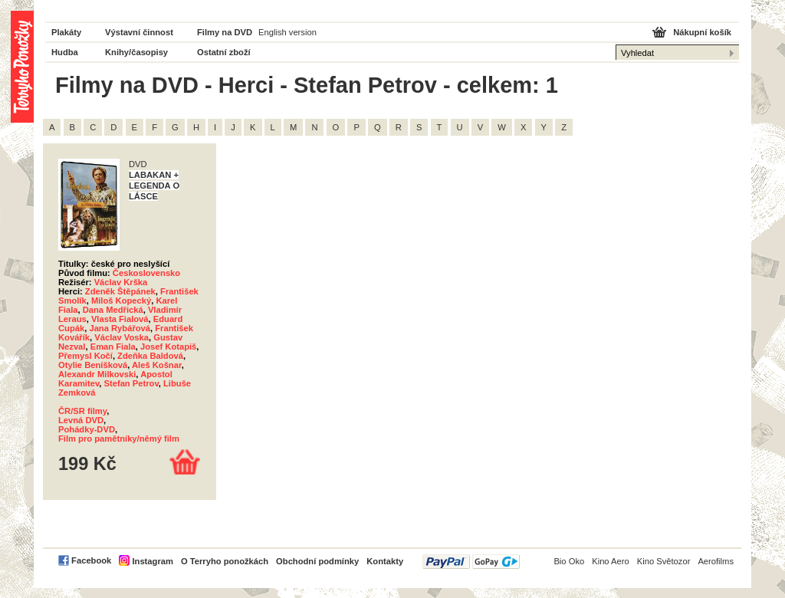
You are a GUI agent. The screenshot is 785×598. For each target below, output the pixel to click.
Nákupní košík (702, 32)
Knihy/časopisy (136, 52)
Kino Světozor (664, 561)
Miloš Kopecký (121, 300)
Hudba (64, 52)
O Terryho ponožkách (224, 561)
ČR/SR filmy (82, 411)
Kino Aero (610, 561)
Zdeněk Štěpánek (120, 291)
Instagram (152, 561)
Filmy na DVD (224, 32)
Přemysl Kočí (85, 355)
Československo (146, 273)
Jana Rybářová (119, 328)
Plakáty (66, 32)
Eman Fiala (113, 346)
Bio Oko (568, 561)
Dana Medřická (113, 309)
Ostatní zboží (224, 52)
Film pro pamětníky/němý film (118, 438)
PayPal (471, 561)
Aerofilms (716, 561)
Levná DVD (80, 420)
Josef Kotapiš (168, 346)
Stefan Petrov (131, 383)
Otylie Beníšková (92, 365)
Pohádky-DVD (86, 429)
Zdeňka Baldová (150, 355)
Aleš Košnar (157, 365)
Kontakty (384, 561)
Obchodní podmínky (317, 561)
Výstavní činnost (139, 32)
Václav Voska (121, 337)
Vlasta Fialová (120, 319)
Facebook (91, 560)
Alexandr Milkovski (97, 374)
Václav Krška (121, 282)
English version (287, 32)
